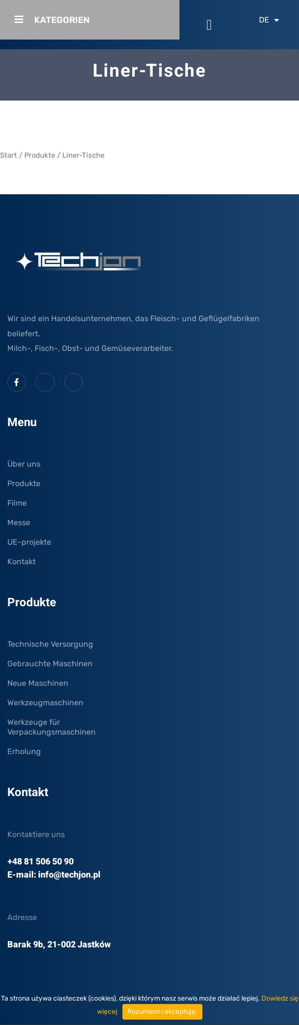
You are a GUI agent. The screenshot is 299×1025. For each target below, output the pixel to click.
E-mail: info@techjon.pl (53, 875)
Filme (17, 503)
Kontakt (21, 561)
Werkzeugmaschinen (45, 702)
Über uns (23, 464)
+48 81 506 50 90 (40, 861)
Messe (18, 522)
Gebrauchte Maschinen (50, 663)
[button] (209, 25)
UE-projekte (29, 542)
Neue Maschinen (37, 683)
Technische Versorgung (50, 644)
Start (8, 155)
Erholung (24, 751)
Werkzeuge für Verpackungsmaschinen (51, 727)
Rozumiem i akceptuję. (162, 1011)
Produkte (39, 155)
